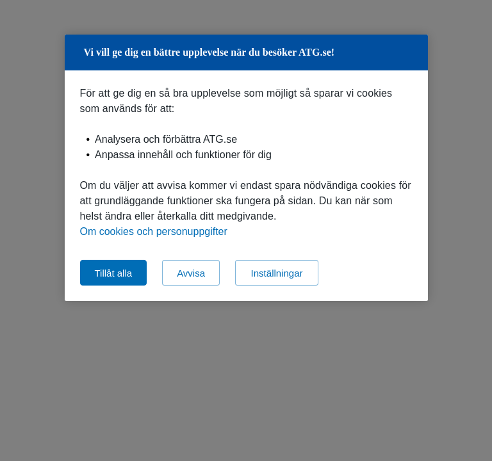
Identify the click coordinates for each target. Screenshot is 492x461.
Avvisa (191, 272)
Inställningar (277, 272)
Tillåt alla (114, 272)
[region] (246, 168)
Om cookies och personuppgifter (153, 231)
